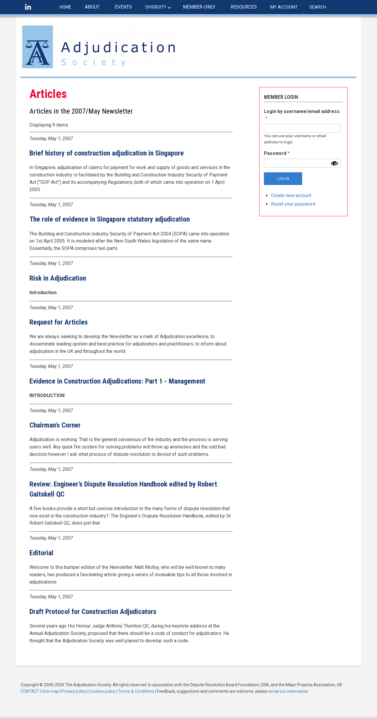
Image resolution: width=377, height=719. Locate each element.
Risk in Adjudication (57, 278)
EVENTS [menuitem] (123, 7)
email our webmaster (288, 691)
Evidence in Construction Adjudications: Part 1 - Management (117, 381)
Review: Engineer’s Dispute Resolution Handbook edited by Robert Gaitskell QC (123, 489)
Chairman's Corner (55, 425)
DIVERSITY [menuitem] (155, 7)
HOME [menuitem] (65, 7)
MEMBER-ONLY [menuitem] (199, 7)
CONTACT (30, 691)
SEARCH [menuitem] (318, 7)
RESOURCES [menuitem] (244, 7)
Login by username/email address (302, 111)
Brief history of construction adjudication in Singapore (106, 153)
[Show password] (334, 163)
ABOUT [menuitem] (92, 7)
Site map (50, 691)
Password (275, 153)
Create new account (291, 195)
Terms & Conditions (136, 691)
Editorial (41, 553)
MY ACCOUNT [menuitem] (284, 7)
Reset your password (293, 204)
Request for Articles (58, 322)
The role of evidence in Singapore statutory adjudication (109, 219)
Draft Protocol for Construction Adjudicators (92, 611)
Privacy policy (74, 691)
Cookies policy (102, 691)
